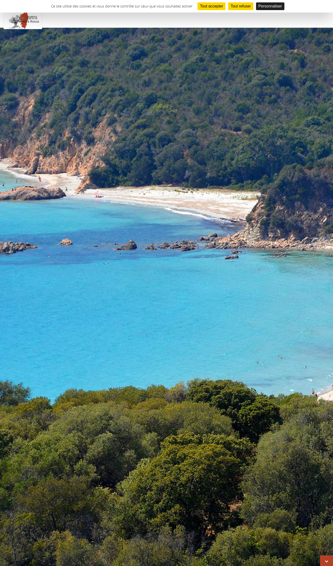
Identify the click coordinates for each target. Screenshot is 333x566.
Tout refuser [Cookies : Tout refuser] (241, 6)
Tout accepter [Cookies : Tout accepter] (211, 6)
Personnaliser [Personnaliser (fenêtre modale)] (270, 6)
